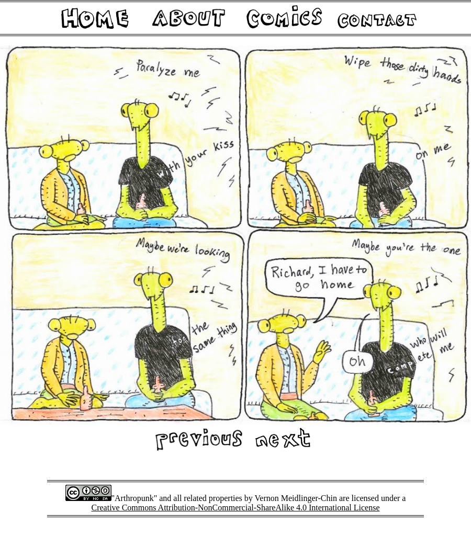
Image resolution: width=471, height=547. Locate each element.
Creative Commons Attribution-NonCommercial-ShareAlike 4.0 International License (236, 507)
